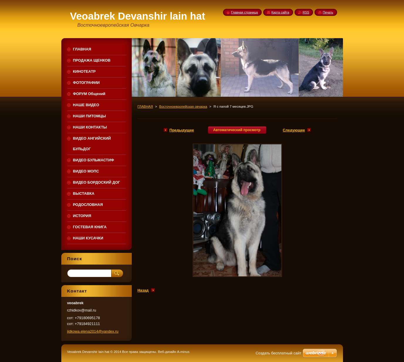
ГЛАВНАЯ (145, 106)
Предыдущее (182, 130)
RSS (306, 12)
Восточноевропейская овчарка (183, 106)
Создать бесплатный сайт (278, 353)
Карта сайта (280, 12)
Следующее (294, 130)
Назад (143, 290)
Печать (328, 12)
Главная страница (244, 12)
